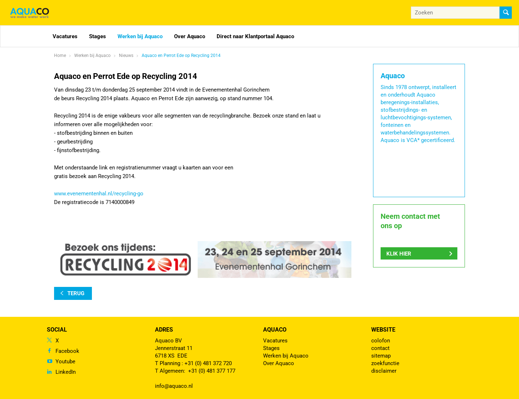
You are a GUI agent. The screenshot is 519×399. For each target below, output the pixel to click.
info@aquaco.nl (174, 386)
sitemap (381, 356)
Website (383, 329)
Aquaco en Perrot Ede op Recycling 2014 (181, 55)
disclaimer (383, 371)
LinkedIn (66, 372)
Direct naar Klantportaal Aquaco (255, 36)
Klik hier (398, 254)
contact (380, 348)
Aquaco (275, 329)
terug (75, 293)
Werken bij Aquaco (140, 36)
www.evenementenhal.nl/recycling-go (98, 193)
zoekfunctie (385, 363)
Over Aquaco (189, 36)
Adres (164, 329)
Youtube (65, 361)
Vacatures (65, 36)
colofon (380, 340)
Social (57, 329)
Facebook (67, 351)
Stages (97, 36)
